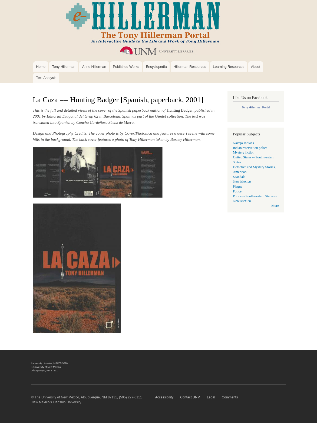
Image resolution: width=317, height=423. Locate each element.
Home (40, 67)
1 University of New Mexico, (46, 367)
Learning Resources (228, 67)
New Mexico (242, 182)
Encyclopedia (156, 67)
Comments (230, 397)
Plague (237, 186)
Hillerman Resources (189, 67)
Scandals (239, 177)
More (275, 206)
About (255, 67)
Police (237, 191)
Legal (211, 397)
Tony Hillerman (63, 67)
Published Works (126, 67)
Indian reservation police (250, 148)
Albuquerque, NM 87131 (44, 370)
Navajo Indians (243, 143)
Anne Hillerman (94, 67)
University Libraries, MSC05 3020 (49, 363)
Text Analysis (46, 78)
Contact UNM (190, 397)
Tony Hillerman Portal (256, 107)
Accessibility (164, 397)
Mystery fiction (243, 152)
